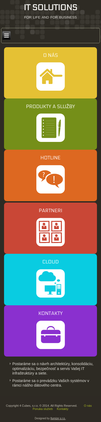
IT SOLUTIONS (50, 7)
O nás (88, 405)
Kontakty (62, 408)
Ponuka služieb (43, 408)
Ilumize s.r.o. (57, 418)
